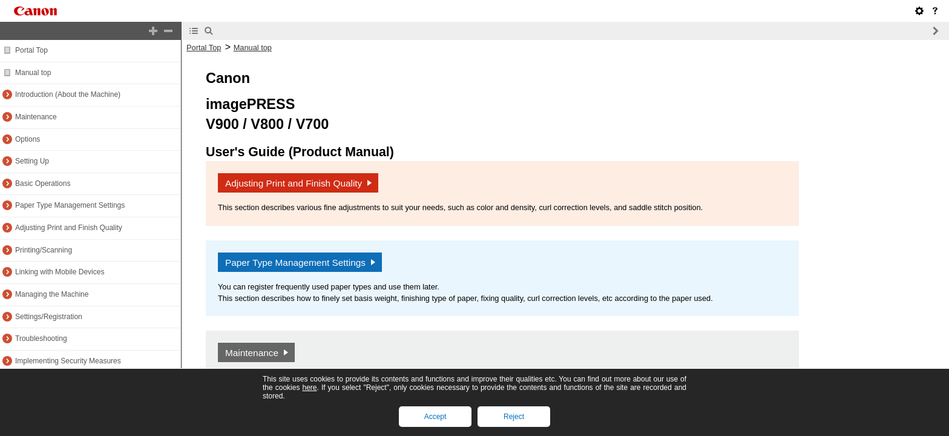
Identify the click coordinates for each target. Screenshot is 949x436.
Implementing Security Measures (68, 361)
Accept (435, 416)
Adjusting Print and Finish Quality (68, 227)
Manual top (33, 72)
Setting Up (32, 161)
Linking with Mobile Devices (59, 272)
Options (27, 139)
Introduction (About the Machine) (67, 94)
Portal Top (31, 50)
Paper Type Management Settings (70, 205)
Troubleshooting (41, 338)
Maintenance (36, 117)
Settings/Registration (48, 316)
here (309, 387)
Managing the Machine (51, 294)
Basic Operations (42, 183)
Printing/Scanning (43, 250)
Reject (514, 416)
